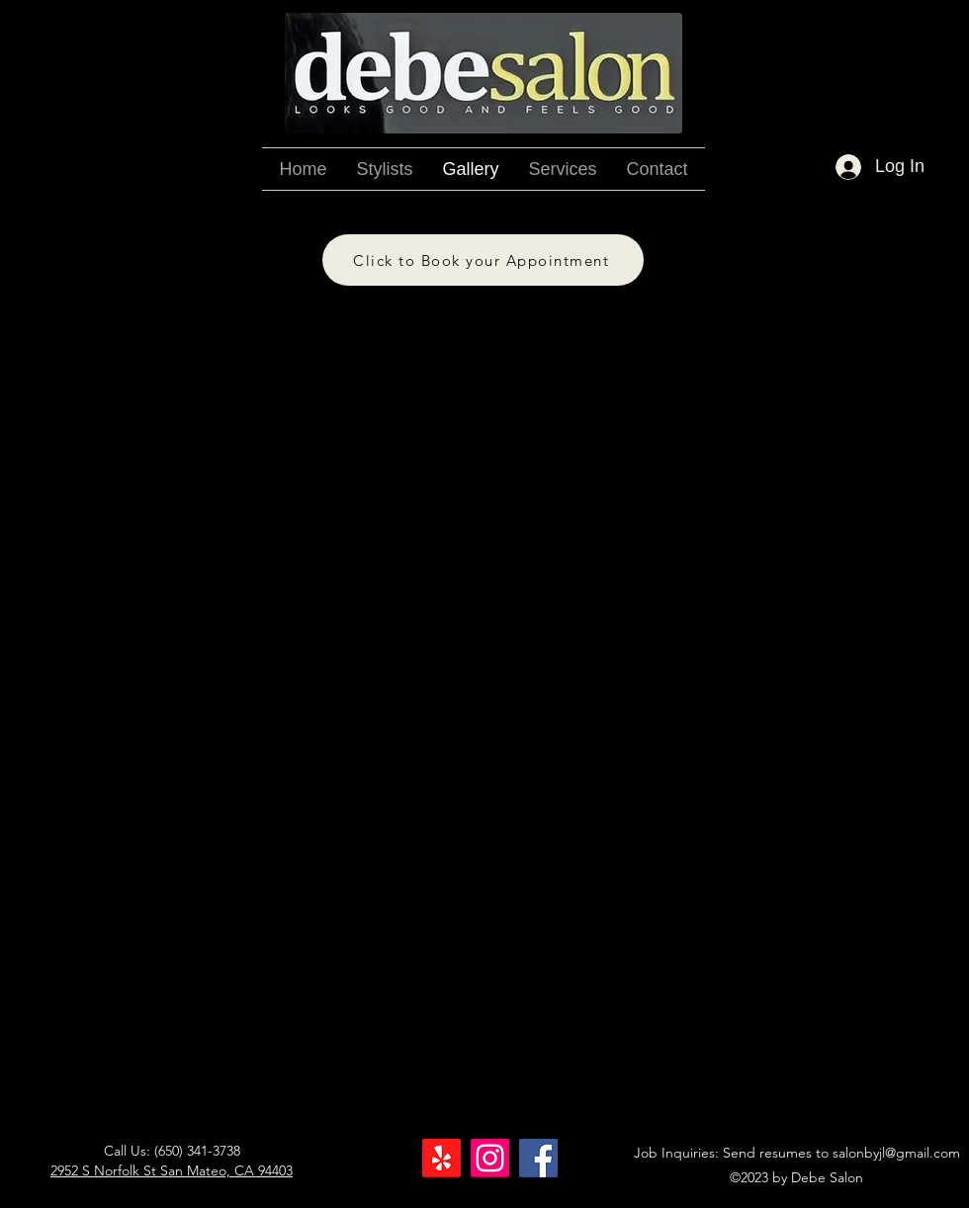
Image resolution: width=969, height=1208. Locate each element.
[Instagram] (490, 1158)
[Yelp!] (441, 1158)
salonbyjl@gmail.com (896, 1153)
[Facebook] (538, 1158)
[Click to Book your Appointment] (483, 260)
